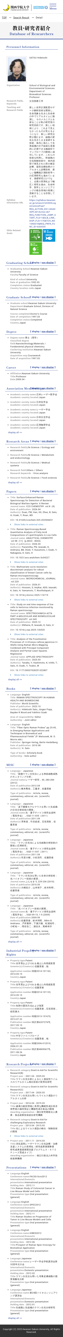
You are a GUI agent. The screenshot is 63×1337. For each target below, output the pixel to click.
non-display (48, 263)
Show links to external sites (26, 524)
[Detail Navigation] (53, 7)
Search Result (21, 17)
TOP (4, 17)
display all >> (15, 432)
